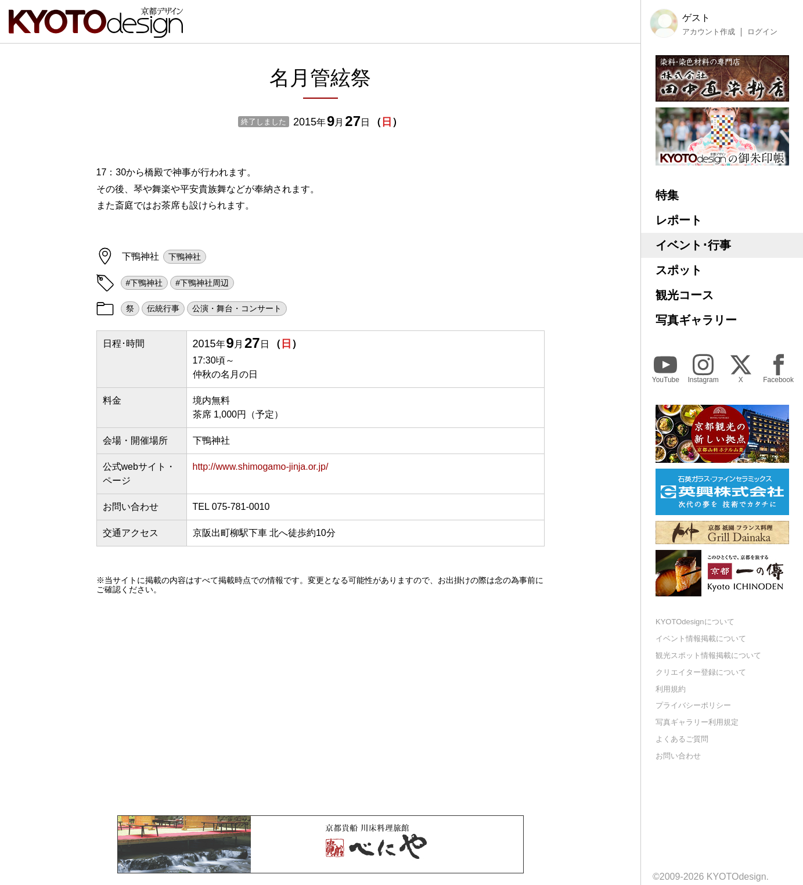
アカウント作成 (708, 32)
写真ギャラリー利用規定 (697, 722)
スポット (679, 270)
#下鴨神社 (144, 282)
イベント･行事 (693, 245)
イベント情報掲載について (701, 638)
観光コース (685, 295)
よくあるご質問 (682, 739)
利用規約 (671, 689)
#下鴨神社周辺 (202, 282)
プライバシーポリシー (693, 705)
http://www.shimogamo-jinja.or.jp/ (261, 467)
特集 (667, 195)
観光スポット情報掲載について (708, 655)
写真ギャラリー (696, 320)
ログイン (762, 32)
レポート (679, 220)
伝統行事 (163, 308)
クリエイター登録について (701, 672)
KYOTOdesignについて (695, 621)
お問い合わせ (678, 755)
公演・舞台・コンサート (237, 308)
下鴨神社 (184, 256)
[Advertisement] (320, 705)
